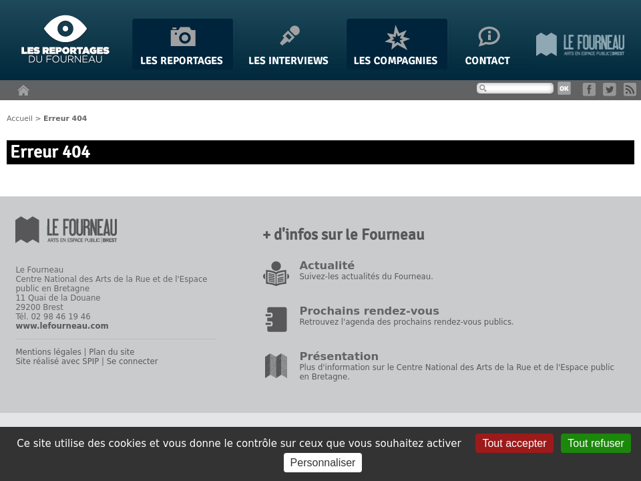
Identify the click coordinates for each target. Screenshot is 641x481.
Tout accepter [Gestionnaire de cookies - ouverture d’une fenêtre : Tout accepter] (514, 443)
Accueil (20, 118)
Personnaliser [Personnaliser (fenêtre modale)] (323, 462)
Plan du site (111, 352)
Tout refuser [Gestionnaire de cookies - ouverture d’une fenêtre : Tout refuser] (596, 443)
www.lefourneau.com (61, 326)
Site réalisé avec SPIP (57, 361)
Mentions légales (48, 352)
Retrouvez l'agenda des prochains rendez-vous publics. (406, 322)
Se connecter (132, 361)
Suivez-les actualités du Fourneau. (366, 276)
